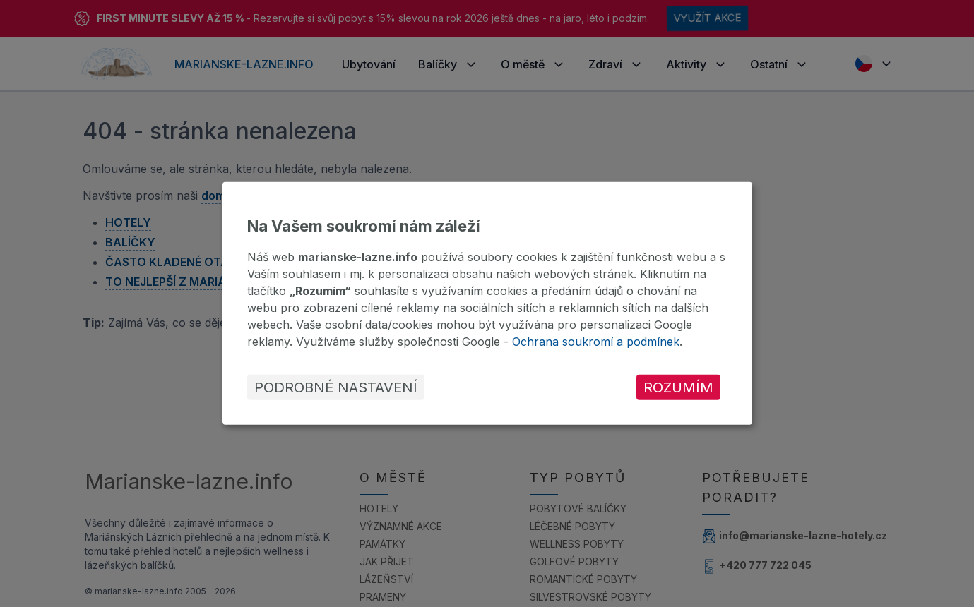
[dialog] (487, 303)
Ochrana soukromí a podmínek (595, 342)
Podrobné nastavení (335, 387)
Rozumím (678, 387)
